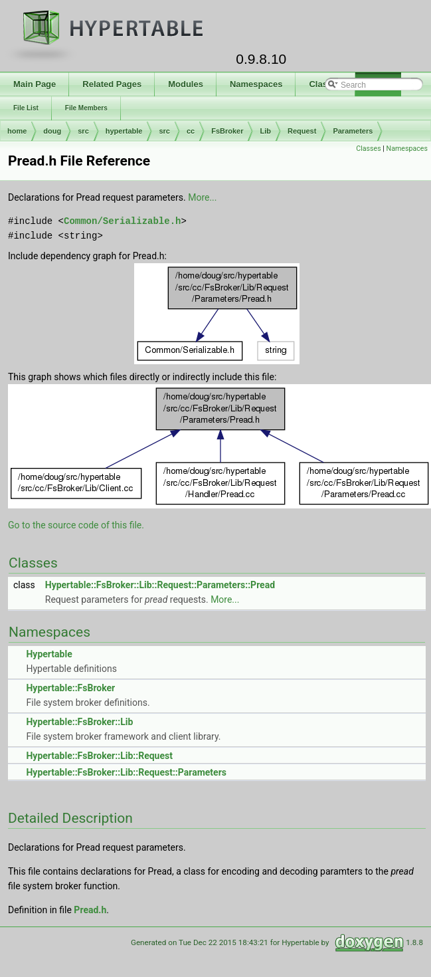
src (83, 131)
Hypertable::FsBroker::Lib (79, 721)
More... (202, 197)
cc (191, 131)
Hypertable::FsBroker (70, 688)
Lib (265, 131)
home (17, 131)
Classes (368, 148)
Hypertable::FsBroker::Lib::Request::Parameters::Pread (160, 585)
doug (52, 131)
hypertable (124, 131)
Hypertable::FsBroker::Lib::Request (99, 755)
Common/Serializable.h (122, 221)
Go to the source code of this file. (76, 525)
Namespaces (407, 148)
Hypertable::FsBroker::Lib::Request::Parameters (126, 772)
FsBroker (227, 131)
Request (302, 131)
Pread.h (90, 910)
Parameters (353, 131)
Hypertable (49, 654)
